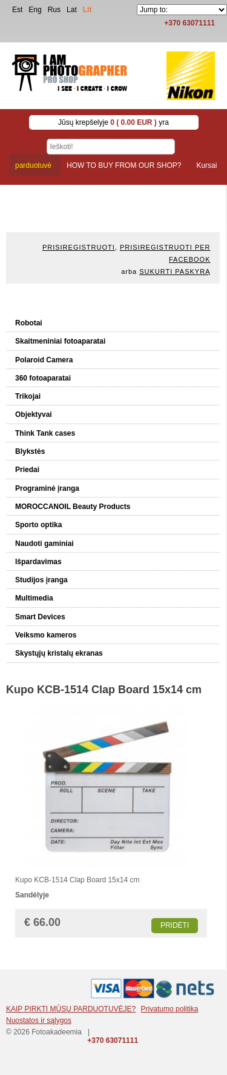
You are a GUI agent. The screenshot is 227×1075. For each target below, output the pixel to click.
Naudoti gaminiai (44, 543)
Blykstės (30, 451)
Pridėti (174, 925)
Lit (87, 9)
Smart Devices (40, 617)
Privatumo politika (170, 1009)
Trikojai (28, 396)
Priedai (27, 469)
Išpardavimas (38, 561)
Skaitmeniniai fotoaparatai (60, 341)
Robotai (28, 323)
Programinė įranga (47, 488)
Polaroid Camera (44, 360)
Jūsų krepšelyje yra (113, 122)
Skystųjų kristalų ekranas (59, 653)
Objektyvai (33, 414)
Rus (54, 9)
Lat (72, 9)
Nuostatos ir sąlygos (38, 1020)
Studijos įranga (41, 580)
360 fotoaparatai (43, 378)
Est (17, 9)
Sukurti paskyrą (174, 271)
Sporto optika (38, 525)
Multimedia (34, 598)
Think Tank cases (45, 433)
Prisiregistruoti (78, 247)
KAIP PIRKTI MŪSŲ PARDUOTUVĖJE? (71, 1009)
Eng (34, 9)
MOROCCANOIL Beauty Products (72, 506)
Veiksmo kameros (45, 635)
